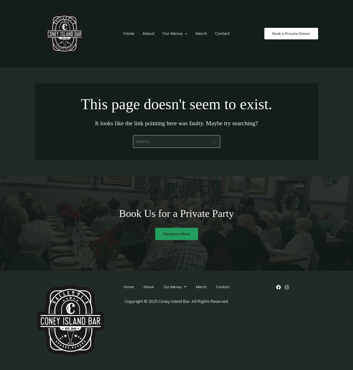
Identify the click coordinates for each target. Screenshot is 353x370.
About (148, 33)
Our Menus (174, 33)
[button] (291, 33)
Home (128, 33)
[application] (185, 33)
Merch (201, 33)
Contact (222, 33)
